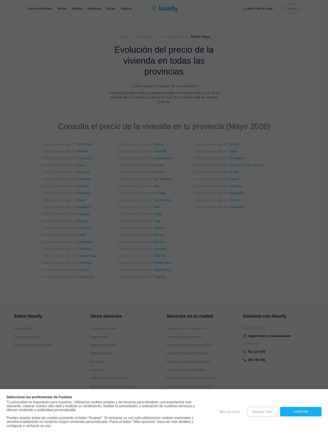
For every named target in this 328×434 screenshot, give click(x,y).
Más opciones (230, 411)
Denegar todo (262, 411)
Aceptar (301, 411)
